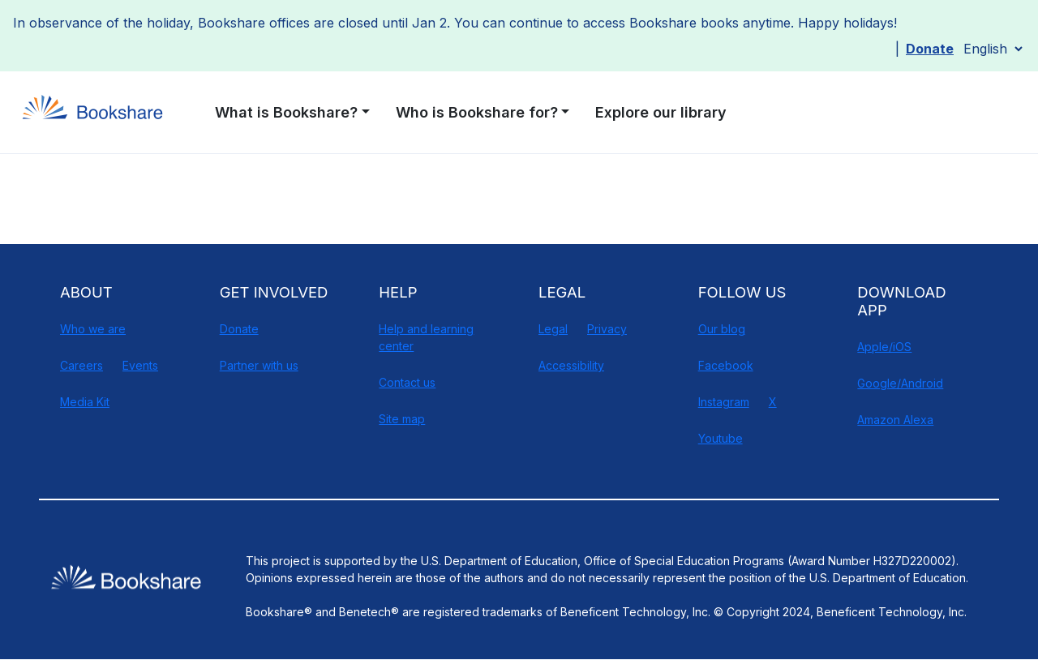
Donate (930, 49)
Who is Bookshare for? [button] (477, 112)
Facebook (725, 365)
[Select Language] (992, 49)
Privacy (607, 329)
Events (140, 365)
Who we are (93, 329)
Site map (402, 419)
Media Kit (84, 402)
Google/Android (900, 383)
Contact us (407, 382)
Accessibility (571, 365)
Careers (81, 365)
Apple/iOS (884, 347)
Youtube (720, 438)
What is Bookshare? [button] (286, 112)
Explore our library (661, 112)
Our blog (721, 329)
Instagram (723, 402)
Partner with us (259, 365)
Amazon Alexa (895, 419)
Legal (553, 329)
